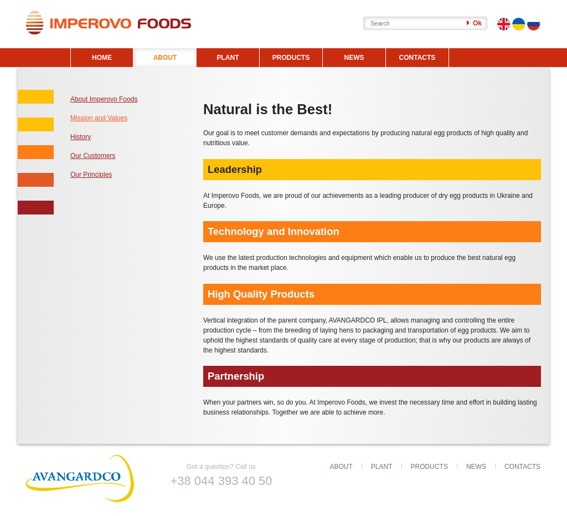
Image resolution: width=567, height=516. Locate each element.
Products (429, 467)
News (476, 467)
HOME (102, 58)
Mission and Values (98, 118)
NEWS (354, 58)
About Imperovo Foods (103, 99)
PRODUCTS (291, 58)
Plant (382, 467)
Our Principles (91, 174)
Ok (474, 23)
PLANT (228, 58)
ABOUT (165, 58)
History (80, 137)
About (341, 467)
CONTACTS (417, 58)
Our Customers (92, 156)
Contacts (522, 467)
